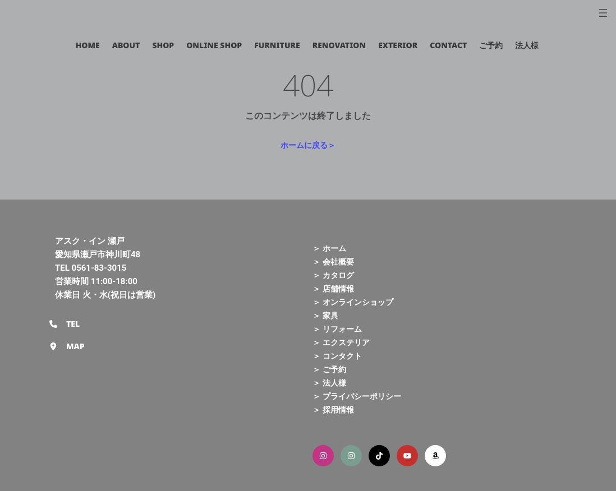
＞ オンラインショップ (352, 302)
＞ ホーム (329, 248)
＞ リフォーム (337, 328)
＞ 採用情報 (333, 409)
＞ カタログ (333, 275)
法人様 (334, 382)
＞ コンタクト (337, 355)
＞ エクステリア (341, 342)
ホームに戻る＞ (308, 145)
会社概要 (338, 261)
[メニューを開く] (603, 13)
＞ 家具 (325, 315)
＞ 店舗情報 (333, 288)
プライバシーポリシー (362, 396)
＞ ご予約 (329, 369)
